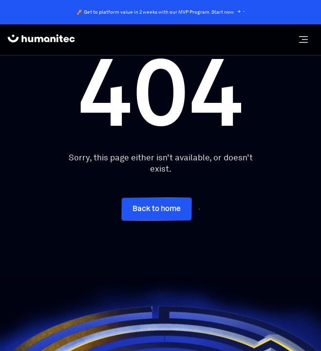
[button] (303, 39)
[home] (41, 39)
